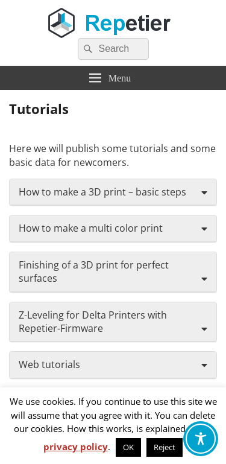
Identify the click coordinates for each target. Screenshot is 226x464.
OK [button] (128, 447)
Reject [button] (164, 447)
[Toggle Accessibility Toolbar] (200, 438)
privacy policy (75, 446)
